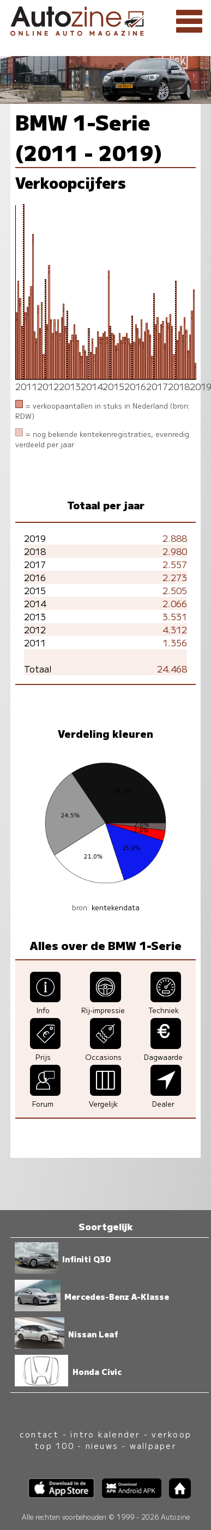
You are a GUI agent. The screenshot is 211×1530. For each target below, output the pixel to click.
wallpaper (153, 1445)
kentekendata (116, 907)
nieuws (102, 1445)
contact (39, 1434)
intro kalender (105, 1434)
